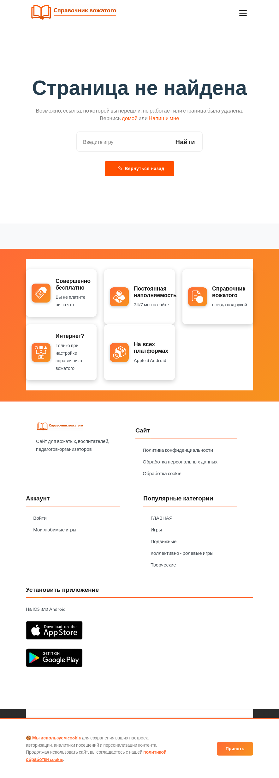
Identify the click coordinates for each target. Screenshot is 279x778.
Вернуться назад (141, 168)
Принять (235, 748)
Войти (40, 518)
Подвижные (163, 541)
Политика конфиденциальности (178, 450)
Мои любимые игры (54, 529)
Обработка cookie (162, 473)
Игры (156, 529)
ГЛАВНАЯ (162, 518)
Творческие (163, 564)
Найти (185, 141)
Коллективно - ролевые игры (182, 553)
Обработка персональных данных (180, 461)
